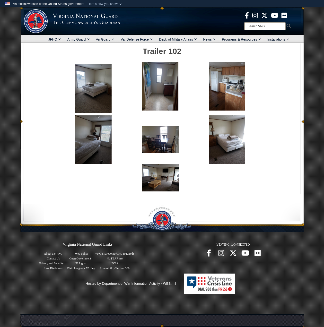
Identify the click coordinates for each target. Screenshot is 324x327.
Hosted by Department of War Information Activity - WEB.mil (131, 283)
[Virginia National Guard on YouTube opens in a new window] (274, 15)
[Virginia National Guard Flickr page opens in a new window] (284, 15)
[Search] (265, 26)
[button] (105, 3)
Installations (278, 39)
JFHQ (54, 39)
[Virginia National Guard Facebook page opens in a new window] (247, 15)
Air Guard (105, 39)
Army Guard (78, 39)
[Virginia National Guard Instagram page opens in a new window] (255, 15)
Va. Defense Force (137, 39)
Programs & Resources (241, 39)
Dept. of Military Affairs (178, 39)
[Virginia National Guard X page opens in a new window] (264, 15)
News (209, 39)
